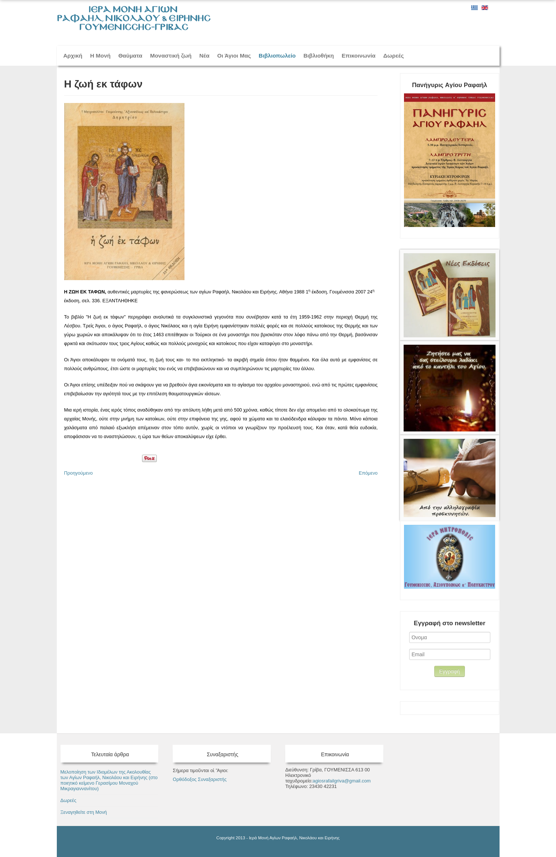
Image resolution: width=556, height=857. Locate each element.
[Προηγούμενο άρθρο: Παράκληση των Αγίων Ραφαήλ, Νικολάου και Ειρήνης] (78, 473)
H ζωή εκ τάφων (103, 84)
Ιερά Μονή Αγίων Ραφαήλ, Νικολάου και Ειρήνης (294, 838)
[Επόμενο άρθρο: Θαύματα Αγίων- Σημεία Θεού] (368, 473)
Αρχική (73, 55)
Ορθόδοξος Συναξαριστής (200, 779)
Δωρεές (393, 55)
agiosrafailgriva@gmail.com (341, 781)
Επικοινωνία (359, 55)
